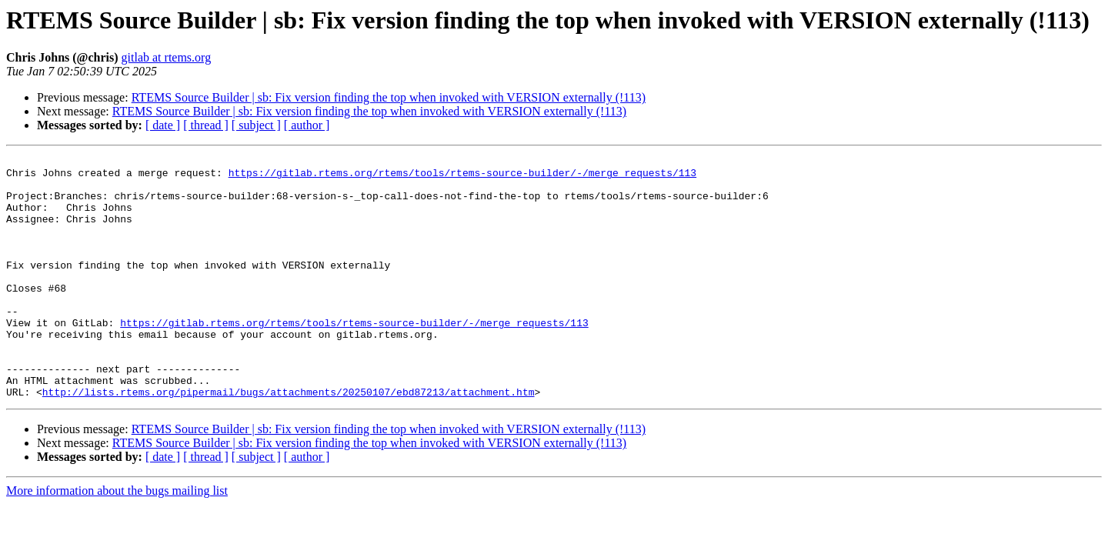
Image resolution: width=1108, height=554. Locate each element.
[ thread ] (206, 125)
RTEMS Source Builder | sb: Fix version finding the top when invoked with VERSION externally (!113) (389, 97)
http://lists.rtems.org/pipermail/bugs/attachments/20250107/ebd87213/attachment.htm (288, 440)
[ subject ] (256, 125)
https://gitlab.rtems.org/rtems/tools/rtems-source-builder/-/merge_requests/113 (462, 177)
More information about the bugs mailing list (117, 539)
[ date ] (162, 125)
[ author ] (307, 125)
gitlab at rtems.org (167, 57)
